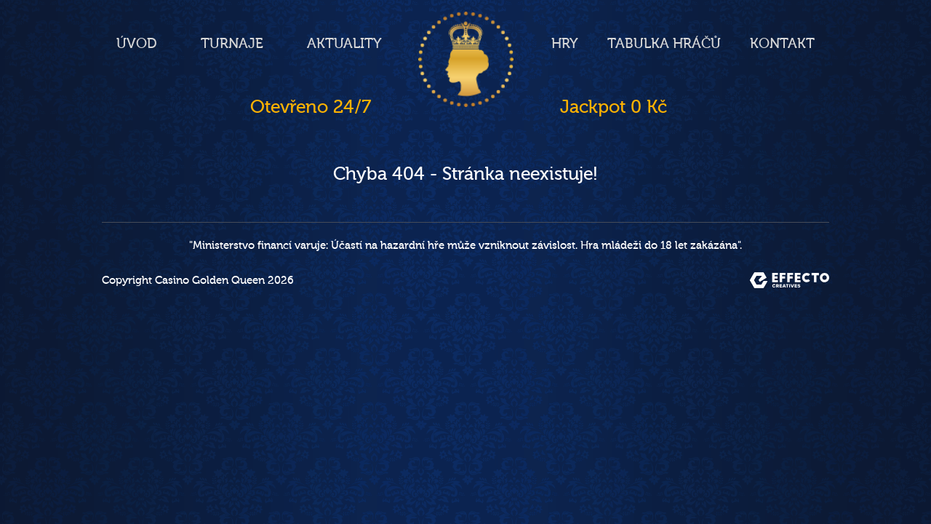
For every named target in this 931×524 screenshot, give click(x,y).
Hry (564, 44)
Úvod (136, 44)
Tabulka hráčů (664, 44)
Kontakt (782, 44)
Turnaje (232, 44)
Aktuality (344, 44)
